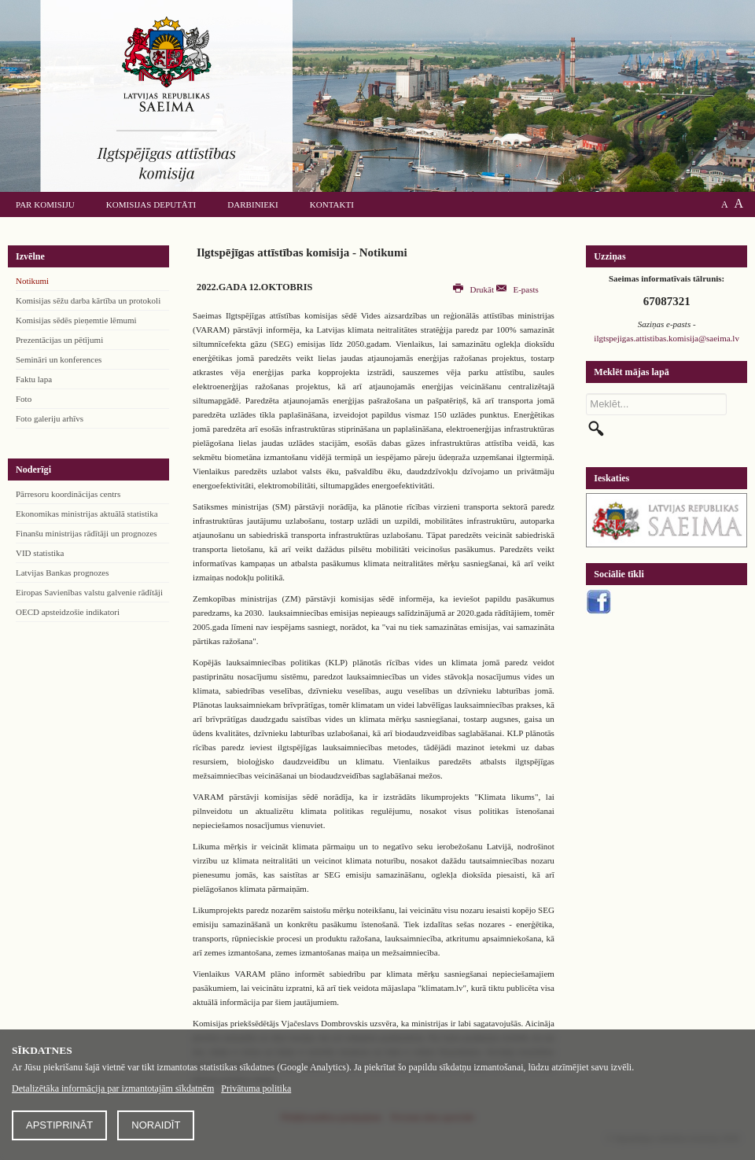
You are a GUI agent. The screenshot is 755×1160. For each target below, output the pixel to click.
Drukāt (474, 289)
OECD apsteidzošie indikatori (68, 612)
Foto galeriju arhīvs (49, 418)
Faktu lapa (34, 379)
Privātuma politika (256, 1088)
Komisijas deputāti (151, 204)
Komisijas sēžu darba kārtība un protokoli (88, 300)
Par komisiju (45, 204)
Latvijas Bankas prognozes (62, 572)
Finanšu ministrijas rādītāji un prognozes (86, 533)
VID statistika (40, 553)
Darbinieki (252, 204)
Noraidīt (155, 1125)
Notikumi (32, 280)
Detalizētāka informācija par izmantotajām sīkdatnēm (113, 1088)
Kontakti (332, 204)
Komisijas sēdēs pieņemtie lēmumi (76, 320)
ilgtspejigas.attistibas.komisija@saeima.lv (666, 338)
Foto (23, 398)
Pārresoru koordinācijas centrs (68, 494)
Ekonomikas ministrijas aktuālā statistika (87, 513)
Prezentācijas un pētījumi (59, 339)
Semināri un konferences (58, 359)
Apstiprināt (59, 1125)
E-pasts (517, 289)
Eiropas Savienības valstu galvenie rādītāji (89, 592)
